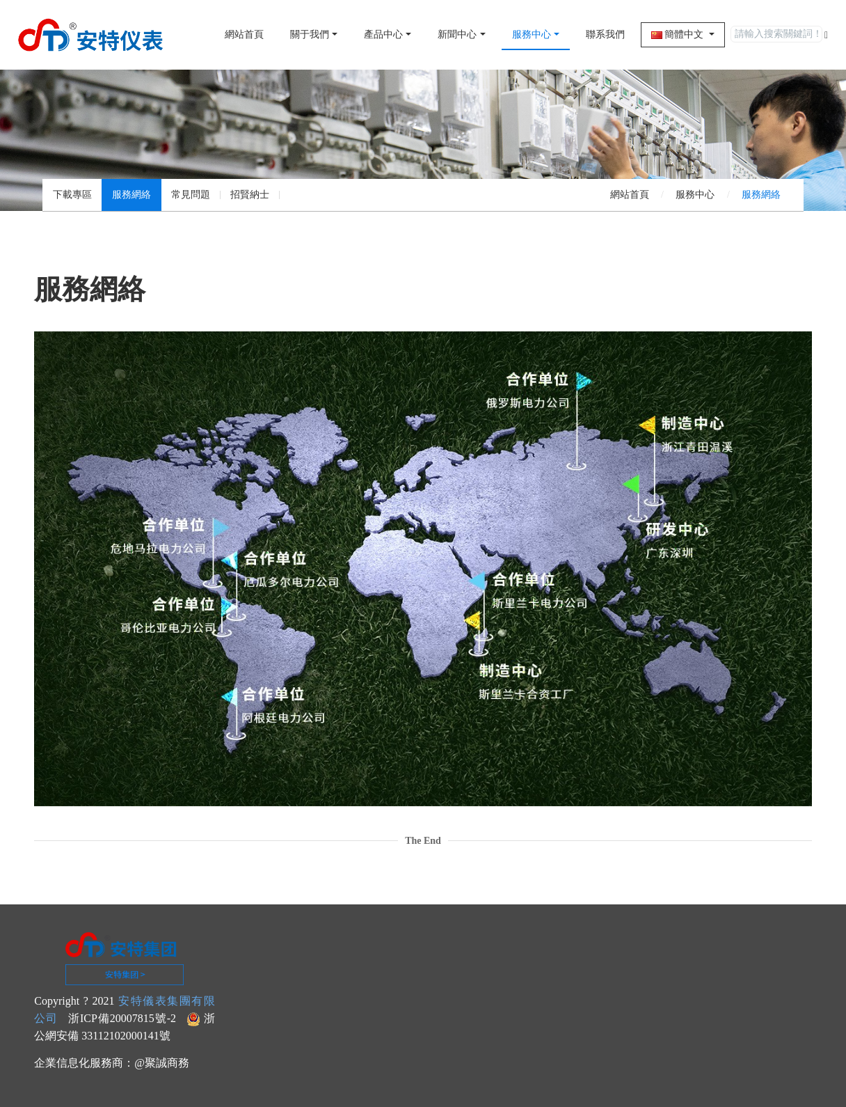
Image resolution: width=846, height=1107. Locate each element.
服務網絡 (131, 194)
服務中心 (695, 194)
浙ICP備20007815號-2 (122, 1018)
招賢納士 (249, 194)
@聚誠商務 (161, 1063)
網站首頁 (244, 34)
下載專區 (72, 194)
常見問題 (190, 194)
